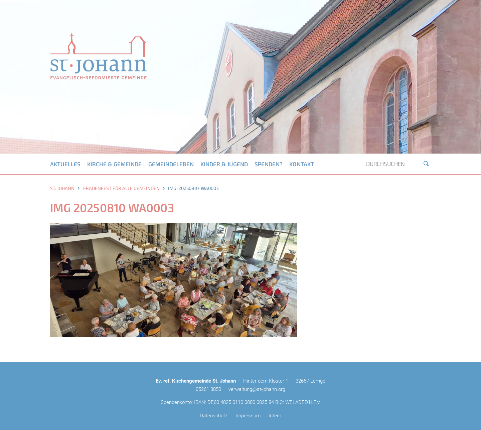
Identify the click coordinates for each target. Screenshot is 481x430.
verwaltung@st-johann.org (256, 389)
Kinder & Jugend (224, 164)
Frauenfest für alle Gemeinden (121, 188)
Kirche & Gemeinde (114, 164)
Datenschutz (213, 416)
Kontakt (301, 164)
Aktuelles (65, 164)
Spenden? (269, 164)
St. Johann (62, 188)
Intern (275, 416)
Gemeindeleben (171, 164)
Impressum (248, 416)
